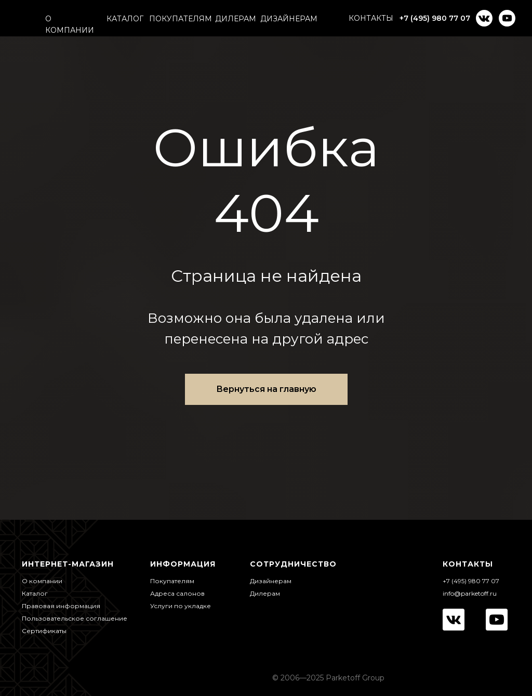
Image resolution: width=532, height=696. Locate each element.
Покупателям (172, 581)
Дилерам (265, 593)
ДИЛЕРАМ (235, 18)
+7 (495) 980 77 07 (435, 18)
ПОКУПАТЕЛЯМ (180, 18)
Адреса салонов (177, 593)
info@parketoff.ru (470, 593)
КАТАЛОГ (125, 18)
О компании (42, 581)
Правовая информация (61, 606)
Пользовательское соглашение (74, 618)
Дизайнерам (270, 581)
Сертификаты (44, 631)
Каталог (35, 593)
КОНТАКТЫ (371, 18)
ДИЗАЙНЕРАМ (288, 18)
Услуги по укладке (180, 606)
